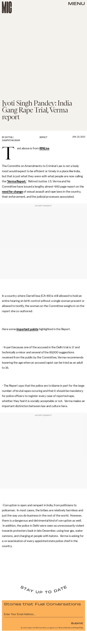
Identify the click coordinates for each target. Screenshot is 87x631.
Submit (77, 623)
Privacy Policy (78, 628)
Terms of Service (64, 628)
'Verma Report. (16, 181)
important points (27, 329)
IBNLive (44, 148)
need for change (12, 191)
